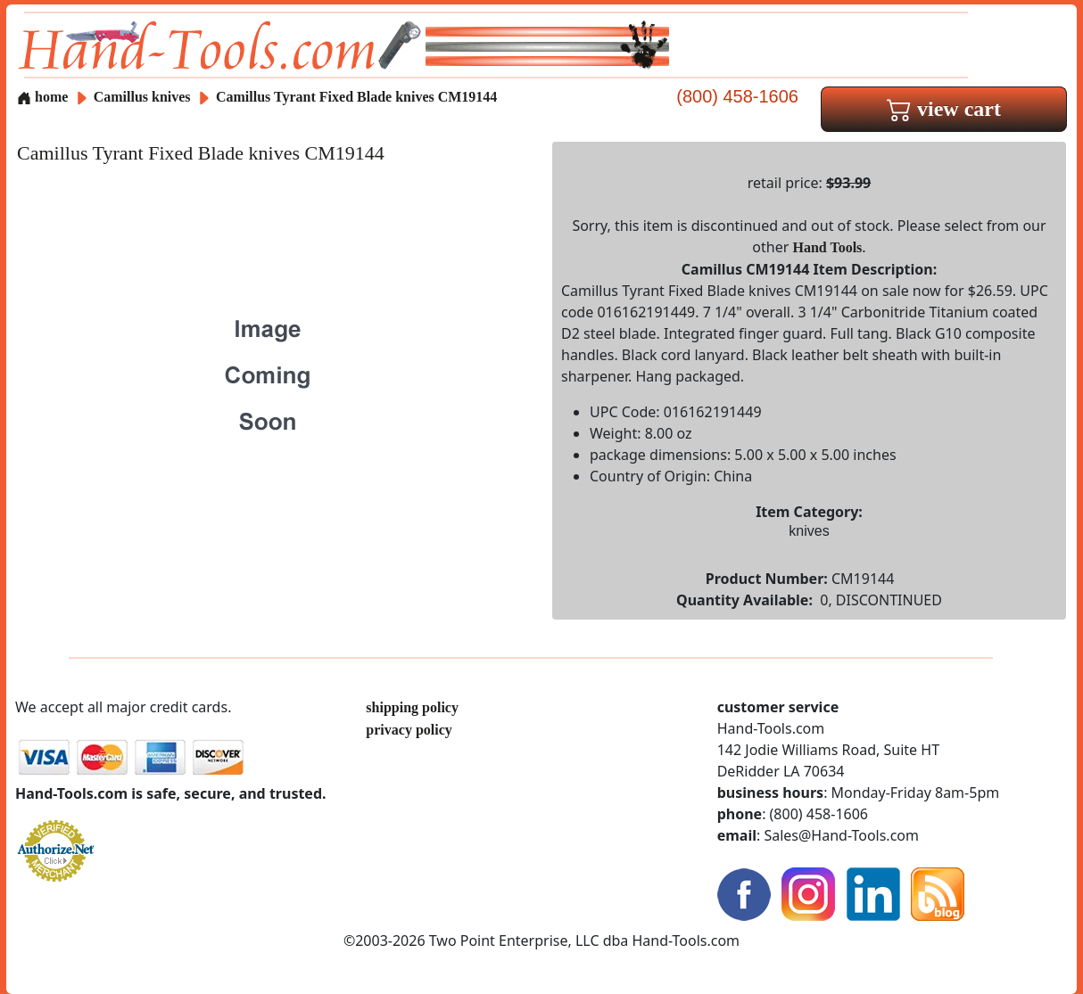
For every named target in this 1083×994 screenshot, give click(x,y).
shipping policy (412, 707)
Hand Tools (828, 247)
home (42, 96)
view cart (944, 108)
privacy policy (408, 729)
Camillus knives (142, 96)
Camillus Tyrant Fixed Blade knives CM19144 (356, 96)
